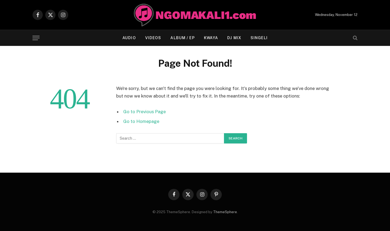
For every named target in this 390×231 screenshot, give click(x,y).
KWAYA (211, 38)
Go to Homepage (141, 121)
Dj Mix (234, 38)
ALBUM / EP (182, 38)
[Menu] (36, 38)
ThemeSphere (225, 212)
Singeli (259, 38)
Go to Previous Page (144, 111)
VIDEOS (153, 38)
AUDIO (129, 38)
